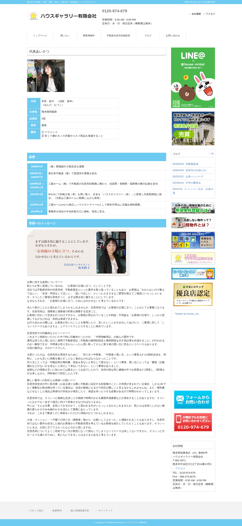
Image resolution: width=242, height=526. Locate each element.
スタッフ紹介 (36, 510)
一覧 (212, 154)
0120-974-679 (114, 11)
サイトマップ (105, 510)
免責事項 (57, 510)
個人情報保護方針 (80, 510)
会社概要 (196, 14)
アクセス (210, 14)
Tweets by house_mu (187, 313)
